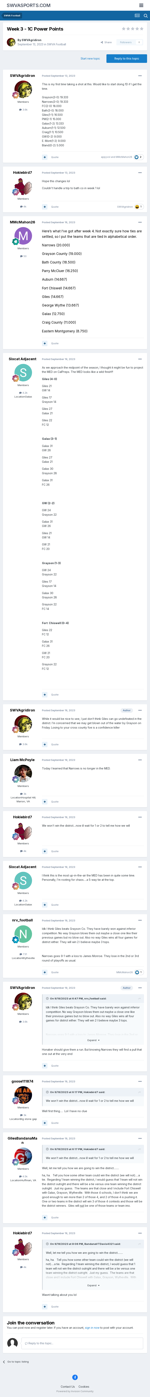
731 (23, 954)
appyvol (105, 156)
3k (23, 793)
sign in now (92, 1327)
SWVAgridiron (31, 40)
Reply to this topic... (39, 1343)
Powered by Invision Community (75, 1391)
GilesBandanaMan (22, 1140)
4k (23, 206)
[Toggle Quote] (47, 998)
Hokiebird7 (22, 172)
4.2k (23, 392)
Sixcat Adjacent (22, 359)
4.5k (23, 1176)
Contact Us (68, 1386)
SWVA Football (56, 44)
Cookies (84, 1386)
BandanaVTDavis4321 (99, 1243)
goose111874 (22, 1081)
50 (23, 256)
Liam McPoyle (22, 760)
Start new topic (90, 58)
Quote (55, 157)
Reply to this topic (126, 58)
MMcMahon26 (124, 156)
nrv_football (22, 920)
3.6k (23, 109)
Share (106, 42)
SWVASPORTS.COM (28, 5)
